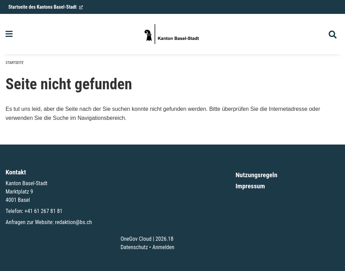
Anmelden (163, 247)
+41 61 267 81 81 (43, 211)
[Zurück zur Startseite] (172, 34)
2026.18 (164, 239)
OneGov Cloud (136, 239)
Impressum (250, 186)
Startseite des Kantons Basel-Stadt (45, 7)
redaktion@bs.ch (73, 222)
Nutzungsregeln (256, 175)
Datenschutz (134, 247)
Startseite (15, 62)
